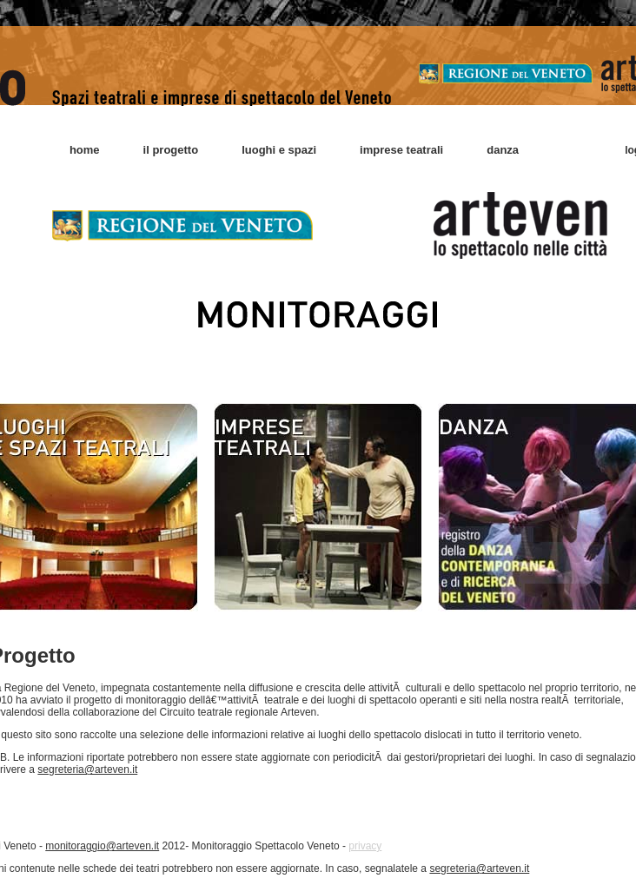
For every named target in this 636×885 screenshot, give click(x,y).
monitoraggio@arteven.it (102, 846)
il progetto (171, 149)
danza (503, 149)
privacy (364, 846)
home (85, 149)
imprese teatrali (401, 149)
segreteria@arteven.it (87, 769)
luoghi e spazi (279, 149)
